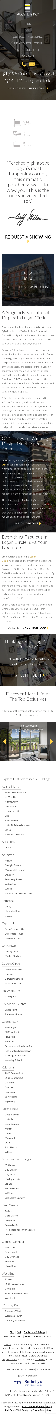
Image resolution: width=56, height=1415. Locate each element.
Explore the (28, 628)
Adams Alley (11, 801)
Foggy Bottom (11, 990)
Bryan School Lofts (14, 929)
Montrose (10, 1041)
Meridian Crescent (14, 834)
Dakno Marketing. (42, 1410)
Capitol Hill (9, 923)
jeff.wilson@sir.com (32, 64)
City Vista (10, 1174)
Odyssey (9, 874)
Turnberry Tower (13, 879)
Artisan (8, 1211)
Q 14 (7, 1142)
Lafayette (10, 1220)
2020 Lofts (10, 1247)
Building (28, 523)
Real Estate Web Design (16, 1410)
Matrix (8, 1128)
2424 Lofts (10, 796)
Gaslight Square (13, 865)
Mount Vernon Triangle (16, 1159)
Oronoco (9, 847)
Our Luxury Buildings (28, 36)
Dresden (9, 1087)
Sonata (8, 1183)
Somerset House (13, 1014)
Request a (28, 238)
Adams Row (11, 806)
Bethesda (8, 900)
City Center (11, 1169)
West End (8, 1273)
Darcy (8, 906)
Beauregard (11, 1252)
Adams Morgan (11, 786)
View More (28, 88)
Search (7, 1344)
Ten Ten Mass (12, 1188)
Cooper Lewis (12, 1114)
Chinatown (9, 945)
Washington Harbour (15, 1055)
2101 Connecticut (14, 1077)
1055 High (10, 1027)
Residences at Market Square (20, 1229)
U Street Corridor (13, 1241)
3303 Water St (12, 1032)
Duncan (9, 973)
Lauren (8, 915)
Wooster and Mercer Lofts (18, 893)
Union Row (10, 1266)
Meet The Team (28, 49)
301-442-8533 (24, 64)
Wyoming (10, 1101)
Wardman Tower (13, 1315)
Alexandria (8, 841)
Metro (8, 1133)
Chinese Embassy (14, 969)
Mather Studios (13, 956)
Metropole (10, 1137)
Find (28, 23)
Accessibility (45, 1406)
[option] (28, 741)
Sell (28, 30)
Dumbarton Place (14, 978)
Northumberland (13, 983)
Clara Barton (11, 1215)
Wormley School (13, 1060)
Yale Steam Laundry (15, 1197)
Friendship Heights (14, 1004)
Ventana (9, 1234)
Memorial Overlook (15, 869)
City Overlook (12, 1256)
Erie (7, 815)
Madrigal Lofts (12, 1179)
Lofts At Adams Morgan (17, 825)
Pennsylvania (11, 1225)
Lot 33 (8, 829)
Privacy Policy (29, 1406)
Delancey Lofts (12, 811)
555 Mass (10, 1165)
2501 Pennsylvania (14, 1283)
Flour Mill (10, 1036)
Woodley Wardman (15, 1320)
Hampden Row (12, 911)
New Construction (28, 43)
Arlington (8, 854)
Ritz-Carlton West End (16, 1293)
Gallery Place (11, 951)
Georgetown (10, 1021)
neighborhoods (9, 1359)
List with (28, 675)
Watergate (10, 996)
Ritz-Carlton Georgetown (18, 1050)
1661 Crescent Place (15, 792)
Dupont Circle (11, 963)
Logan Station (12, 1123)
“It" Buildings (41, 1359)
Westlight (10, 1297)
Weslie (8, 888)
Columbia (10, 1288)
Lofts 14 (9, 1119)
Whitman (9, 1193)
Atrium (8, 860)
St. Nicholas (11, 1096)
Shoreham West (13, 1311)
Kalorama (8, 1067)
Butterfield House (14, 933)
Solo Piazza (11, 1147)
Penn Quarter (10, 1205)
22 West (9, 1279)
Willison (9, 1152)
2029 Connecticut (14, 1073)
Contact (28, 56)
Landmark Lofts (13, 938)
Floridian (9, 1261)
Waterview (10, 884)
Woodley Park (11, 1305)
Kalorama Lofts (13, 820)
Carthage (9, 1082)
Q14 (4, 464)
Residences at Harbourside (18, 1046)
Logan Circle (10, 1108)
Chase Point (11, 1009)
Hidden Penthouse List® (37, 1348)
